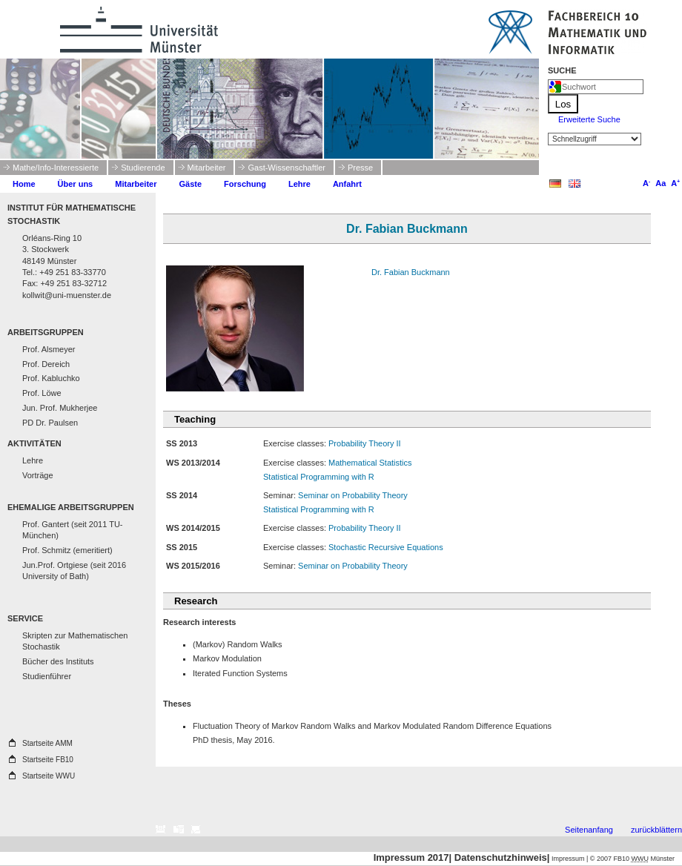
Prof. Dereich (46, 364)
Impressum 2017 (411, 857)
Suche (562, 70)
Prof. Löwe (42, 393)
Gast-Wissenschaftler (286, 167)
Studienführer (46, 676)
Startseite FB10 (47, 760)
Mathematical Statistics (369, 462)
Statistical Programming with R (318, 476)
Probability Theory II (364, 443)
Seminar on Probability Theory (353, 495)
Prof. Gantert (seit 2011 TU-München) (72, 530)
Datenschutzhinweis (500, 857)
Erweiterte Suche (589, 119)
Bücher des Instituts (58, 661)
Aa (659, 183)
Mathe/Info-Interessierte (56, 167)
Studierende (143, 167)
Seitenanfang (589, 829)
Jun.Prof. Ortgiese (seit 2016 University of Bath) (74, 571)
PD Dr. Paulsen (50, 422)
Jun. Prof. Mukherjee (60, 407)
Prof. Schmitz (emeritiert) (67, 550)
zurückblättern (656, 829)
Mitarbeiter (207, 167)
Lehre (299, 183)
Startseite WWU (48, 776)
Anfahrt (347, 183)
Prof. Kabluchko (51, 378)
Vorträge (37, 475)
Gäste (190, 183)
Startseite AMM (47, 743)
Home (24, 183)
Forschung (245, 183)
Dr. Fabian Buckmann (410, 272)
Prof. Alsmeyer (49, 349)
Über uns (75, 183)
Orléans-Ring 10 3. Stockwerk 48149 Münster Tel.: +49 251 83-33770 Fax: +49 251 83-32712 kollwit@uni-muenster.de (66, 267)
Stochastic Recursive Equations (385, 547)
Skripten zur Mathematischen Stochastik (75, 641)
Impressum (568, 858)
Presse (360, 167)
